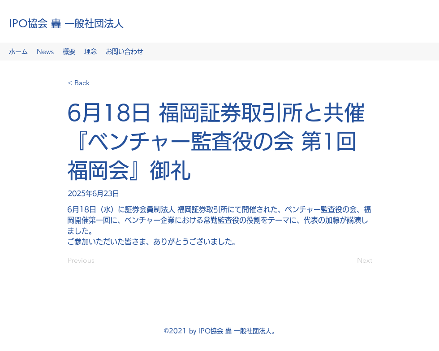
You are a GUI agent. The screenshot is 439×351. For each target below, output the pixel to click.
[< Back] (97, 83)
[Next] (349, 260)
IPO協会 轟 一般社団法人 (66, 23)
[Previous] (97, 260)
